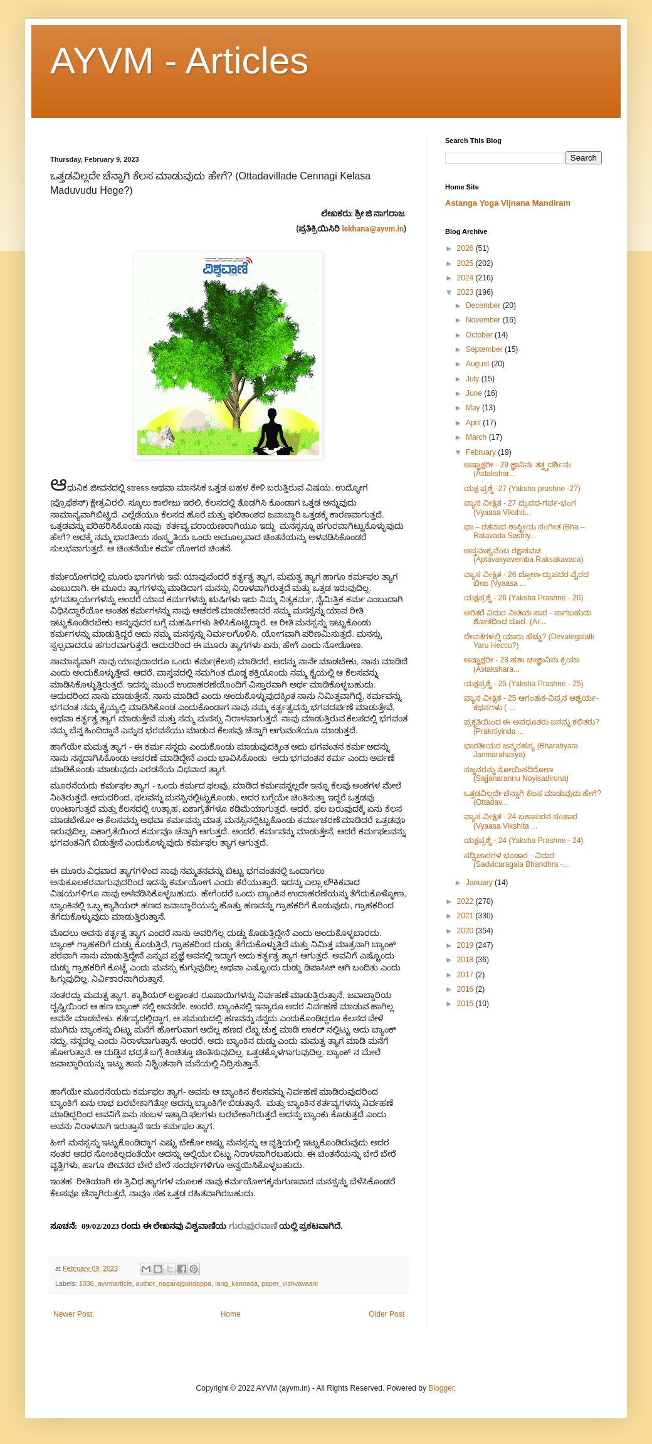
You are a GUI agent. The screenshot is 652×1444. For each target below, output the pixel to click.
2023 (466, 292)
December (484, 305)
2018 (466, 959)
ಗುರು (237, 1226)
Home (231, 1314)
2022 (466, 901)
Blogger (441, 1388)
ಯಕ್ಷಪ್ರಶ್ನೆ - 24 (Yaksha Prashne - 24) (524, 840)
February (482, 452)
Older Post (386, 1314)
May (474, 407)
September (485, 349)
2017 (466, 974)
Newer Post (72, 1314)
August (479, 363)
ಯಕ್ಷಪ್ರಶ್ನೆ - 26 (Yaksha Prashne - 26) (524, 597)
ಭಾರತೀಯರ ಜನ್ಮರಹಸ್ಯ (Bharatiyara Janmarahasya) (521, 750)
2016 (466, 989)
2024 (466, 277)
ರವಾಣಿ (266, 1226)
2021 (466, 915)
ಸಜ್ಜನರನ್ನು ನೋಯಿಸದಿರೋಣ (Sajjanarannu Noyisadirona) (516, 774)
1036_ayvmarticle (105, 1283)
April (474, 422)
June (475, 393)
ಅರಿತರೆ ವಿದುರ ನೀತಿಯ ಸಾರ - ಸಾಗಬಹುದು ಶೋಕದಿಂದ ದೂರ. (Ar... (527, 617)
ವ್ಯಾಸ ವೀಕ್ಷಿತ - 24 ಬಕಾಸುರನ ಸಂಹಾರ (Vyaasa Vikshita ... (520, 821)
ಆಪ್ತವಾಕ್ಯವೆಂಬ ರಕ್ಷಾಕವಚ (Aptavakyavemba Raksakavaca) (523, 555)
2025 (466, 263)
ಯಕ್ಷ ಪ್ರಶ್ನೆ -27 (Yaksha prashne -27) (522, 488)
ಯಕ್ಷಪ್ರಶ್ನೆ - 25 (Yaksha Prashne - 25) (524, 683)
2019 (466, 945)
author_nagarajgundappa (173, 1283)
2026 (466, 248)
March (477, 437)
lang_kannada (236, 1283)
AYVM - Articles (179, 61)
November (484, 320)
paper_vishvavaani (289, 1283)
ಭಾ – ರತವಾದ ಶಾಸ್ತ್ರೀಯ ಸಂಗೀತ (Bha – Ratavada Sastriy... (524, 531)
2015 (466, 1003)
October (480, 335)
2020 (466, 930)
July (473, 378)
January (480, 882)
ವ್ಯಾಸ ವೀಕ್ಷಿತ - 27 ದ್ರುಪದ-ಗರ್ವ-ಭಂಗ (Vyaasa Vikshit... (520, 507)
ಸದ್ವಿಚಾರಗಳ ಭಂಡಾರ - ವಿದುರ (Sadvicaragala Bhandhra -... (516, 860)
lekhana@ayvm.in (373, 228)
